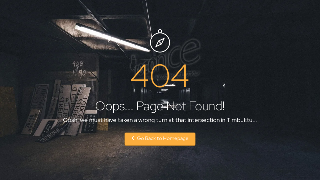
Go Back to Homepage (160, 138)
